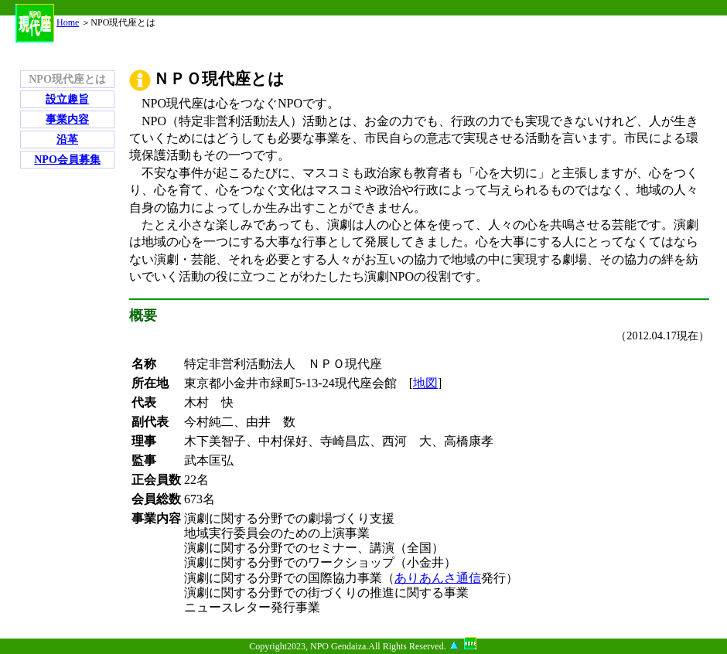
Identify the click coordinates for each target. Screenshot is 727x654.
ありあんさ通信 (437, 577)
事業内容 (67, 119)
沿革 (67, 139)
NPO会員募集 (67, 159)
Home (47, 22)
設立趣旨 (67, 99)
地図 (425, 383)
